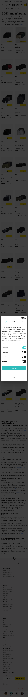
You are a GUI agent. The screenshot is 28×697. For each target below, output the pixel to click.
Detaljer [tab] (14, 321)
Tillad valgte (14, 373)
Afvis (14, 378)
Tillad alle (14, 368)
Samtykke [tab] (5, 321)
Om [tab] (23, 321)
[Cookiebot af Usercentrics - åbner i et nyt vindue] (20, 318)
